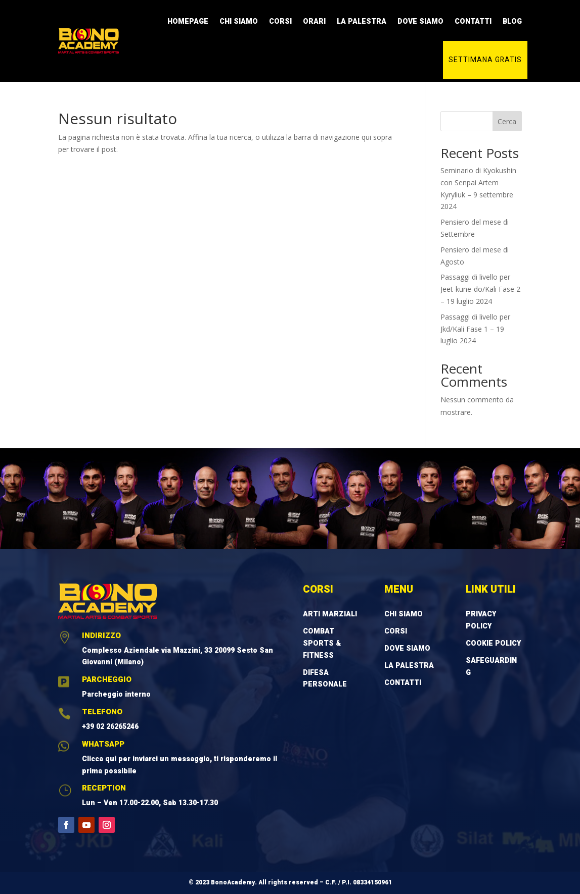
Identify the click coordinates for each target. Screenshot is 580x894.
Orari (314, 21)
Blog (512, 21)
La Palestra (361, 21)
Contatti (473, 21)
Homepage (187, 21)
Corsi (280, 21)
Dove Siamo (420, 21)
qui (110, 759)
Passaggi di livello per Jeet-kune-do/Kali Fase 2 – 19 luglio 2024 (480, 289)
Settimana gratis (485, 60)
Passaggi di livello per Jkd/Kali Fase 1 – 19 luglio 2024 (475, 329)
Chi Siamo (238, 21)
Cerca (507, 121)
